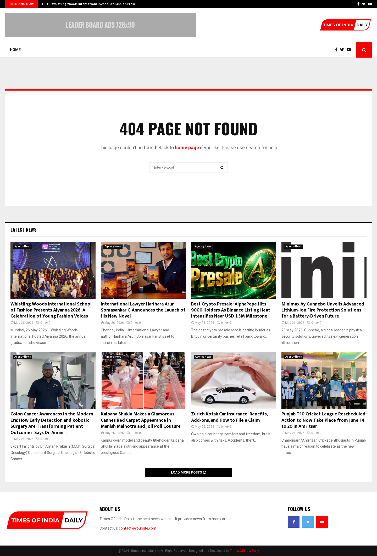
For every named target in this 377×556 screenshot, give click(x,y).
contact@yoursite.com (137, 528)
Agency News (22, 246)
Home (15, 50)
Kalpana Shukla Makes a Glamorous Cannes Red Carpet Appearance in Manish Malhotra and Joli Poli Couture (141, 420)
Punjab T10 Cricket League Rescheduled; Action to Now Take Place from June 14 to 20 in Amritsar (324, 420)
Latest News (23, 229)
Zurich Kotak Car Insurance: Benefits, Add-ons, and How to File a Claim (229, 417)
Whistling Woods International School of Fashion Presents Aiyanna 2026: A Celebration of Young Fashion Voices (51, 310)
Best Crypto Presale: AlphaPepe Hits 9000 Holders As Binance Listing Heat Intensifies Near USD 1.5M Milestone (230, 310)
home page (187, 147)
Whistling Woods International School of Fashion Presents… (97, 4)
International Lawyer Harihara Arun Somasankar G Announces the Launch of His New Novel (143, 310)
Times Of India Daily (244, 551)
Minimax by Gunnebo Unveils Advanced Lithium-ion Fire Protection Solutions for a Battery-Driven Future (322, 310)
